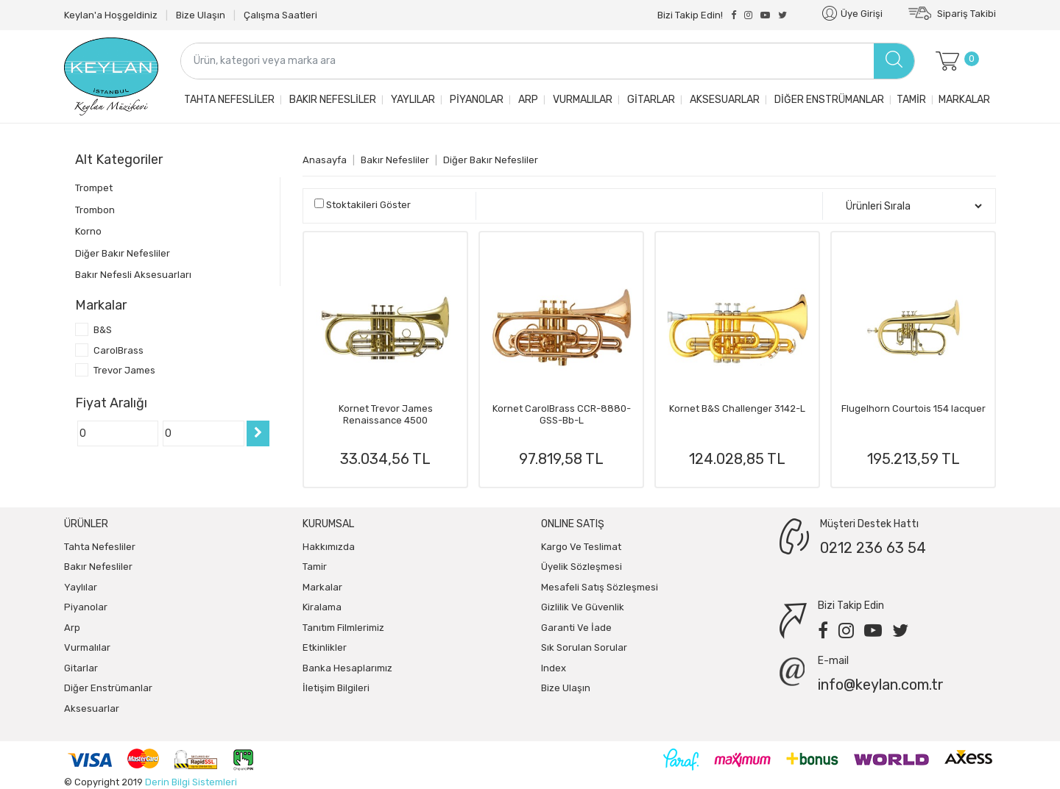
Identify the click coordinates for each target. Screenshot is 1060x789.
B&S (102, 329)
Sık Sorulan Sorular (584, 647)
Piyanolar (476, 99)
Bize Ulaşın (200, 15)
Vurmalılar (581, 99)
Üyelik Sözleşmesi (581, 566)
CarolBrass (118, 350)
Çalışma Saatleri (280, 15)
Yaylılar (412, 99)
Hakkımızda (329, 546)
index (553, 668)
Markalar (964, 99)
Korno (88, 231)
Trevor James (124, 370)
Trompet (94, 187)
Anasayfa (325, 159)
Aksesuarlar (724, 99)
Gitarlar (650, 99)
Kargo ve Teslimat (581, 546)
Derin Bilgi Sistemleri (191, 782)
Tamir (911, 99)
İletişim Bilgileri (336, 687)
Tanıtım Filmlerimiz (343, 627)
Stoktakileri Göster (368, 204)
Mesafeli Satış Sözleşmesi (599, 587)
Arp (527, 99)
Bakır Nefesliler (331, 99)
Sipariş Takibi (952, 13)
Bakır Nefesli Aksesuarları (133, 274)
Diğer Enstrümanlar (828, 99)
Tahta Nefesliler (228, 99)
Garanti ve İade (576, 627)
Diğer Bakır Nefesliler (122, 253)
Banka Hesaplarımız (347, 668)
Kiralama (322, 607)
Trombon (95, 209)
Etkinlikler (325, 647)
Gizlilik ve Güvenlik (582, 607)
